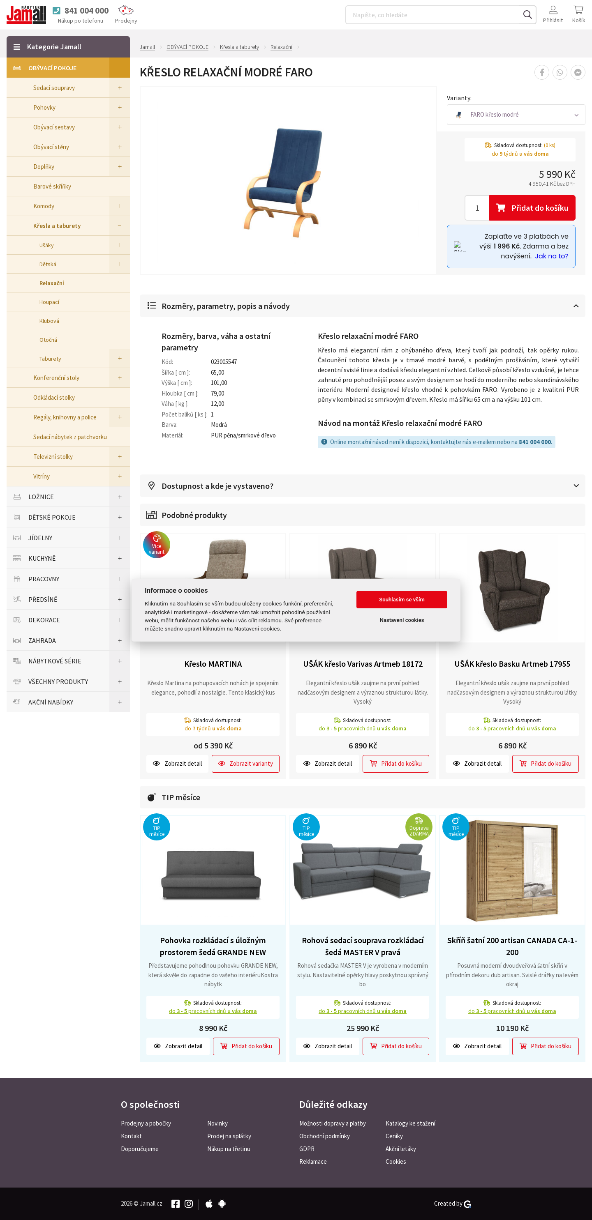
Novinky (217, 1123)
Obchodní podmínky (324, 1136)
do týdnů (213, 728)
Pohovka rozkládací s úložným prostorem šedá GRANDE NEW (213, 946)
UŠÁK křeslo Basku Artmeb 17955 (512, 663)
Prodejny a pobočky (146, 1123)
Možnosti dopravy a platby (332, 1123)
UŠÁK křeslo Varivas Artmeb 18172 (363, 663)
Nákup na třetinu (228, 1149)
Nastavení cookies (402, 620)
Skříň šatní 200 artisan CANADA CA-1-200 (512, 946)
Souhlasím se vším (402, 599)
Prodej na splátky (229, 1136)
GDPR (306, 1149)
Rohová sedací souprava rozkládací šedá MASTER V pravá (363, 946)
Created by (452, 1203)
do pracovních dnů (363, 728)
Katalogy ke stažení (410, 1123)
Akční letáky (401, 1149)
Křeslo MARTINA (213, 663)
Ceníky (394, 1136)
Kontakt (131, 1136)
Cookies (396, 1161)
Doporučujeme (140, 1149)
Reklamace (313, 1161)
